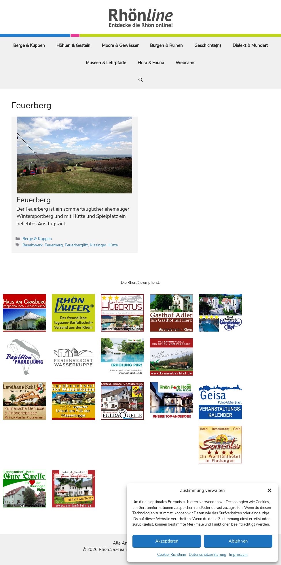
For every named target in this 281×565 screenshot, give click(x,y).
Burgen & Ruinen (166, 45)
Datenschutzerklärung (207, 554)
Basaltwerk (32, 245)
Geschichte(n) (207, 45)
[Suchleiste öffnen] (141, 80)
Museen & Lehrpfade (106, 63)
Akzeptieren (167, 541)
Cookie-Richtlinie (171, 554)
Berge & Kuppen (29, 45)
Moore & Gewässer (120, 45)
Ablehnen (238, 541)
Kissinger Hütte (104, 245)
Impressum (238, 554)
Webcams (185, 63)
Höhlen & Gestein (73, 45)
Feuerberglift (76, 245)
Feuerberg (33, 200)
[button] (269, 490)
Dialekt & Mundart (250, 45)
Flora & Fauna (151, 63)
